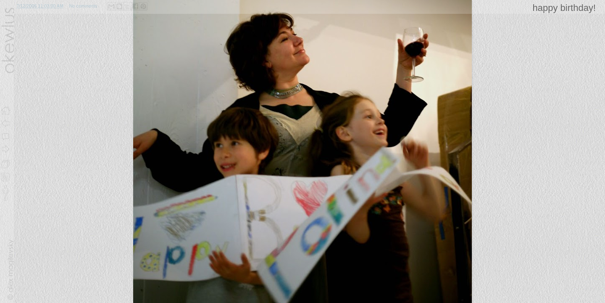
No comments (83, 5)
